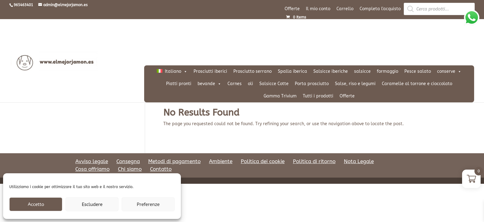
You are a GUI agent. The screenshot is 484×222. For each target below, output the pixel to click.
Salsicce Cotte (274, 83)
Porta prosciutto (312, 83)
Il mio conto (318, 8)
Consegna (128, 161)
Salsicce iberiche (330, 71)
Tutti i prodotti (318, 96)
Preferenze (148, 204)
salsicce (362, 71)
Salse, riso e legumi (355, 83)
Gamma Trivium (280, 96)
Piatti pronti (178, 83)
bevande (209, 84)
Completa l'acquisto (380, 8)
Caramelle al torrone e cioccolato (417, 83)
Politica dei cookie (263, 161)
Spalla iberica (292, 71)
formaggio (387, 71)
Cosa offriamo (92, 169)
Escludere (92, 204)
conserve (449, 71)
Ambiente (220, 161)
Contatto (161, 169)
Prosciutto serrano (252, 71)
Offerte (292, 8)
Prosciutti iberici (210, 71)
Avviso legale (91, 161)
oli (250, 83)
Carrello (344, 8)
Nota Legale (359, 161)
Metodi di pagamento (174, 161)
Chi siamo (130, 169)
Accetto (36, 204)
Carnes (234, 83)
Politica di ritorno (314, 161)
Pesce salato (417, 71)
